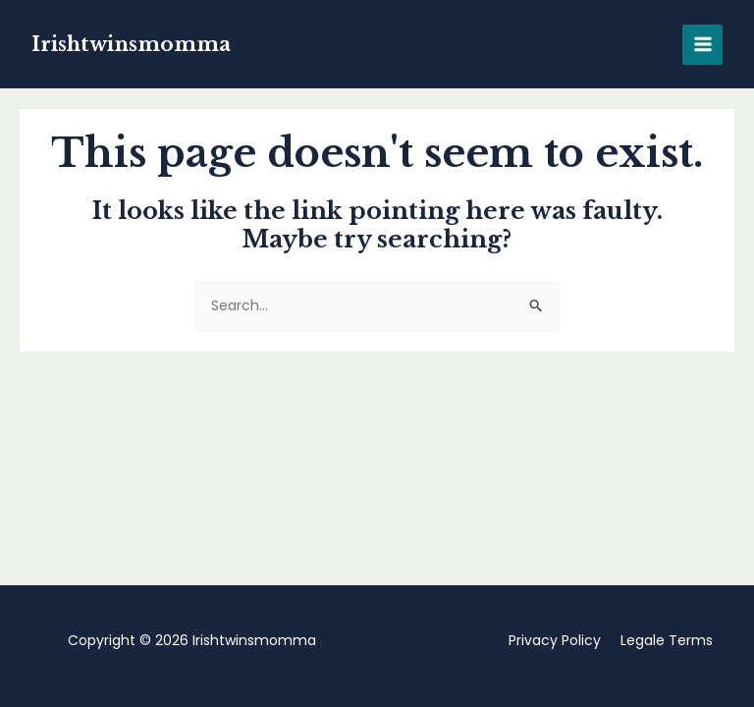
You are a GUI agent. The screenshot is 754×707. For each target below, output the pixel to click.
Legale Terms (666, 640)
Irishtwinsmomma (131, 44)
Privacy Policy (555, 640)
